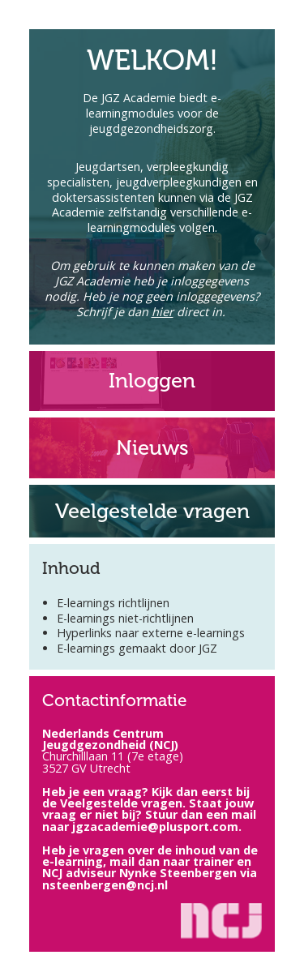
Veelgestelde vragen (121, 803)
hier (162, 311)
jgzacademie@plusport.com (155, 826)
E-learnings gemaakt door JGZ (137, 648)
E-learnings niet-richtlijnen (125, 618)
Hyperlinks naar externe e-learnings (151, 632)
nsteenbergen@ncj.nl (105, 885)
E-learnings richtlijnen (113, 602)
